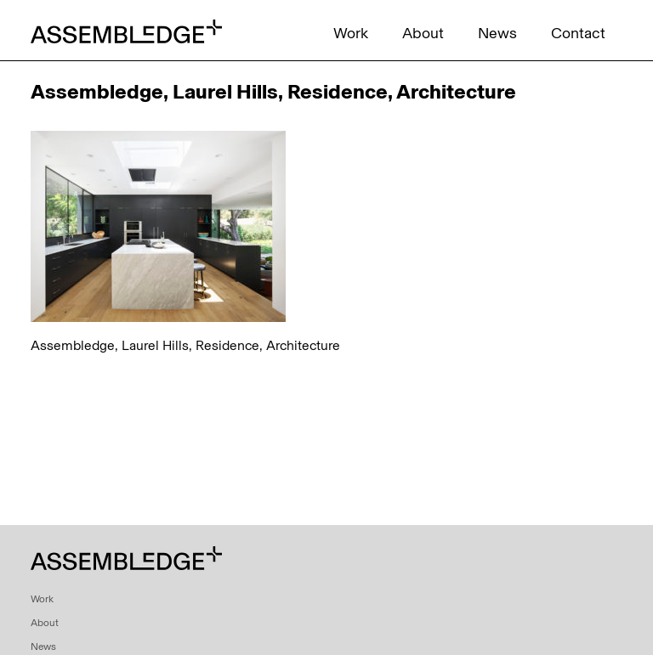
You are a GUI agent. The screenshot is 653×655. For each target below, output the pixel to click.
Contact (578, 33)
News (497, 33)
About (423, 33)
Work (350, 33)
